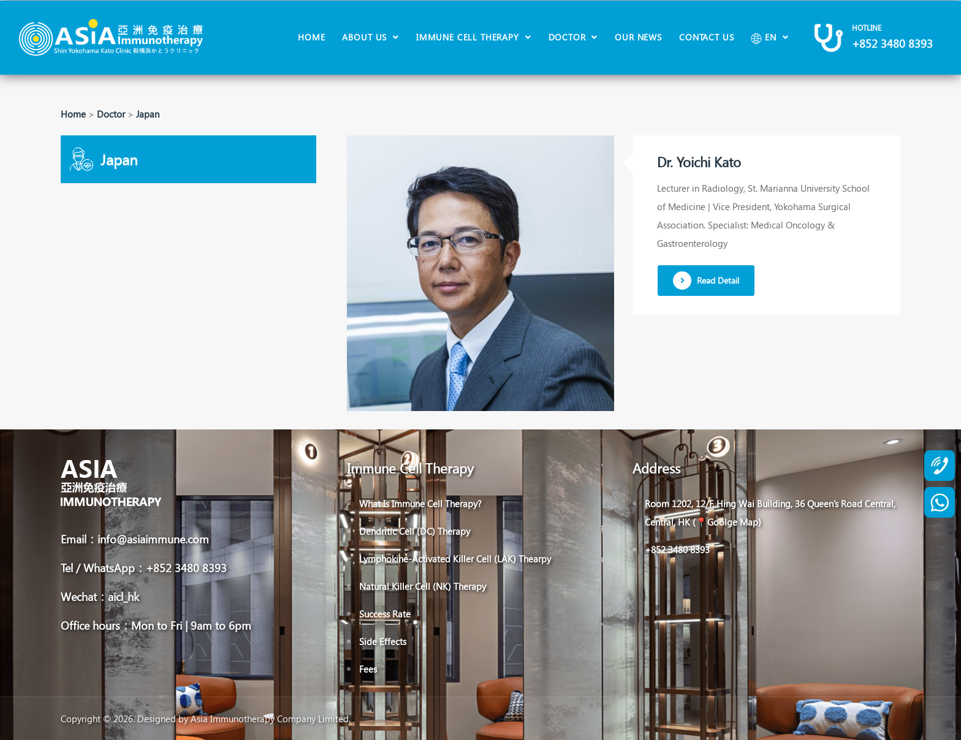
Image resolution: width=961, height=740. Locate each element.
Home (311, 37)
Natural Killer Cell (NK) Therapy (422, 586)
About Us (366, 37)
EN (765, 37)
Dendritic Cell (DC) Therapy (414, 531)
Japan (147, 114)
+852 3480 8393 (892, 43)
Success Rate (385, 614)
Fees (368, 669)
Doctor (569, 37)
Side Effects (382, 641)
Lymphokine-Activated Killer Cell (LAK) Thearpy (455, 559)
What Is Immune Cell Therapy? (420, 503)
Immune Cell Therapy (469, 37)
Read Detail (706, 280)
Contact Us (706, 37)
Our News (638, 37)
